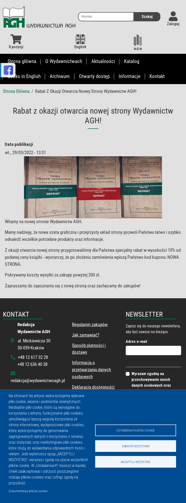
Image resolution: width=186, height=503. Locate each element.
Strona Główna (16, 91)
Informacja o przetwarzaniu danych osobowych (91, 369)
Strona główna (22, 61)
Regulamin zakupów (90, 324)
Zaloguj (173, 24)
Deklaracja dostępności (93, 387)
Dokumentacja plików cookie (28, 491)
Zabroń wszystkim (135, 446)
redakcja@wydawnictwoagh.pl (38, 380)
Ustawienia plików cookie (135, 430)
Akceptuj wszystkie (135, 462)
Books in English (24, 76)
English (80, 41)
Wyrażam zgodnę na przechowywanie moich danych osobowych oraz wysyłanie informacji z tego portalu (154, 385)
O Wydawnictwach (63, 61)
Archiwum (60, 76)
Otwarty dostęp (94, 76)
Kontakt (157, 76)
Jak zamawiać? (85, 335)
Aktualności (103, 61)
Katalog (131, 61)
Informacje (129, 76)
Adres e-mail (136, 341)
